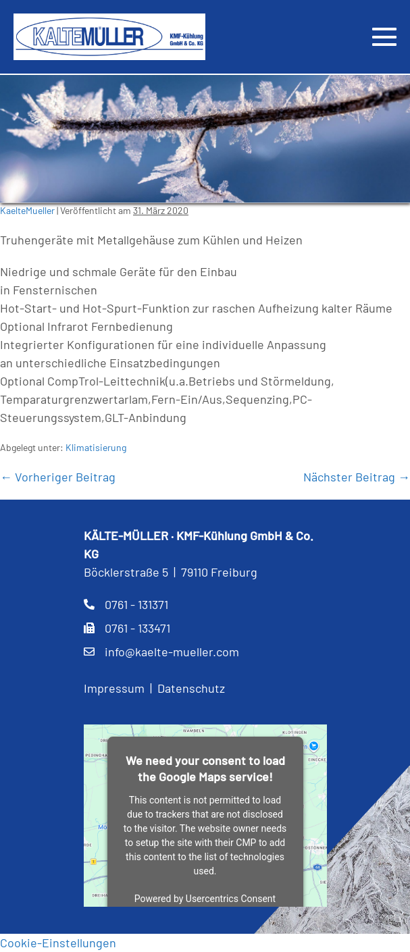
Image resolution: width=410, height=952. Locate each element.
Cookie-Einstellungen (58, 942)
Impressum (114, 688)
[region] (205, 139)
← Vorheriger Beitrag (58, 476)
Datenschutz (191, 688)
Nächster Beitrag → (356, 476)
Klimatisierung (96, 447)
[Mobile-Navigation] (384, 36)
